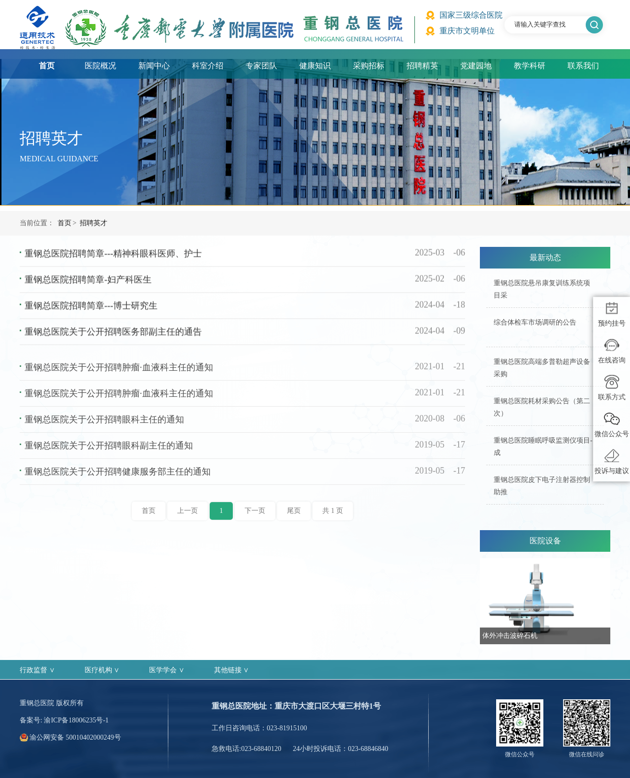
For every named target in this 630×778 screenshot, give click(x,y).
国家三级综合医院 (471, 15)
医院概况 (100, 65)
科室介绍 (207, 65)
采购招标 (368, 65)
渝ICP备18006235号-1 (76, 720)
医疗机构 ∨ (102, 670)
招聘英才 (93, 235)
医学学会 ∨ (167, 670)
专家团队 (261, 65)
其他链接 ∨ (232, 670)
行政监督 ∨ (37, 670)
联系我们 (583, 65)
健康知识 (315, 65)
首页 (47, 65)
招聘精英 (422, 65)
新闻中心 (154, 65)
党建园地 (476, 65)
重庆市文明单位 (467, 31)
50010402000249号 (93, 737)
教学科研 (529, 65)
